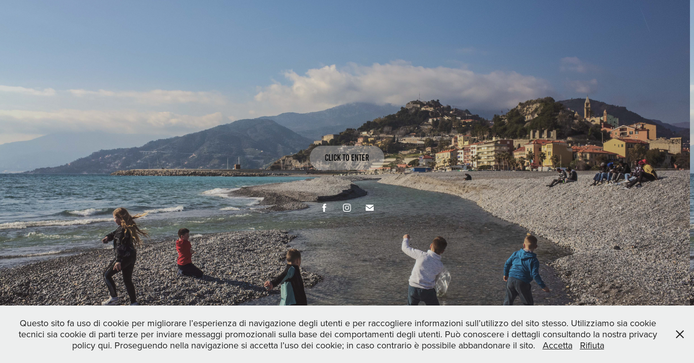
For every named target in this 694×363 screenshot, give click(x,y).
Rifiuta (592, 345)
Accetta (557, 345)
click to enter (347, 158)
